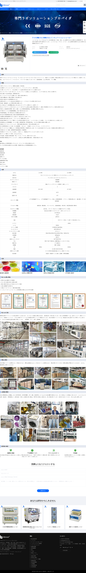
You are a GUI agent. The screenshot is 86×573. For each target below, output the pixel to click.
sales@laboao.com (72, 1)
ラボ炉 (32, 551)
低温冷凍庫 (33, 556)
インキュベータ (34, 554)
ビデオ (46, 9)
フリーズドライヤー (35, 545)
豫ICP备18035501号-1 (4, 554)
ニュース (23, 9)
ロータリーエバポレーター (37, 542)
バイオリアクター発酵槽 (36, 543)
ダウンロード (81, 65)
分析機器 (33, 563)
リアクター (33, 540)
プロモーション (31, 9)
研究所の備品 (34, 557)
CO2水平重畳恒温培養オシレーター (10, 527)
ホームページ (4, 9)
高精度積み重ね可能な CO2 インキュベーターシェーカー (32, 527)
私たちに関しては (54, 9)
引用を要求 (65, 550)
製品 (11, 8)
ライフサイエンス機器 (17, 33)
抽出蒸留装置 (34, 539)
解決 (17, 9)
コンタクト (63, 9)
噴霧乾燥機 (33, 546)
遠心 (32, 549)
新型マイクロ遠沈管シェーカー (75, 527)
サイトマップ (18, 551)
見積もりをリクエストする (40, 52)
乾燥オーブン (34, 553)
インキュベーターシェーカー (30, 33)
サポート (39, 8)
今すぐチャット (53, 52)
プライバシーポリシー (5, 551)
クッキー (12, 551)
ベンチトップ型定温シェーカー (54, 527)
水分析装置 (33, 567)
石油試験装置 (34, 565)
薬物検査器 (33, 560)
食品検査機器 (34, 562)
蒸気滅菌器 (33, 548)
